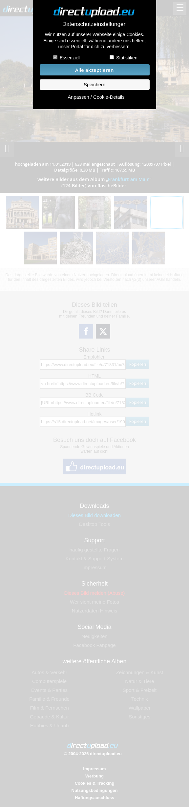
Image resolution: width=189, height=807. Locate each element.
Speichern (94, 84)
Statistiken (126, 57)
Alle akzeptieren (94, 70)
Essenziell (70, 57)
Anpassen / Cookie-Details (96, 97)
